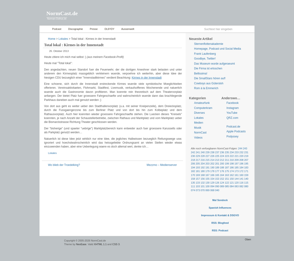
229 (198, 156)
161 (237, 175)
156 (203, 178)
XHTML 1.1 (100, 244)
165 (217, 175)
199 (227, 163)
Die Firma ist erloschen (208, 68)
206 (193, 163)
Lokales (63, 38)
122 (227, 182)
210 (232, 160)
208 (241, 160)
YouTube (231, 112)
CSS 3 (116, 244)
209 (237, 160)
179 (207, 171)
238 (212, 152)
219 (246, 156)
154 (212, 178)
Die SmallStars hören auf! (210, 78)
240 (203, 152)
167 (207, 175)
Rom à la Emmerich (206, 88)
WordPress (51, 242)
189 (217, 167)
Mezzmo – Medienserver (162, 165)
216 (203, 160)
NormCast (200, 132)
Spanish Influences (220, 207)
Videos (198, 137)
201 (217, 163)
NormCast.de (62, 13)
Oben (248, 239)
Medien (198, 122)
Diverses (199, 112)
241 (198, 152)
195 (246, 163)
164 (222, 175)
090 (217, 186)
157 (198, 178)
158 (193, 178)
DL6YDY (109, 29)
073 (198, 190)
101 (203, 186)
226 (212, 156)
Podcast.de (233, 126)
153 (217, 178)
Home (45, 29)
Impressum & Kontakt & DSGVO (220, 215)
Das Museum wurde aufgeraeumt (214, 63)
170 (193, 175)
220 (241, 156)
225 (217, 156)
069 (207, 190)
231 (246, 152)
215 (207, 160)
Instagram (232, 108)
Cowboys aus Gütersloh (208, 83)
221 (237, 156)
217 (198, 160)
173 (237, 171)
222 (232, 156)
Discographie (75, 29)
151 (227, 178)
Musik (197, 127)
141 (241, 178)
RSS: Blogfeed (220, 222)
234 (232, 152)
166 (212, 175)
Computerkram (203, 108)
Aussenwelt (127, 29)
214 (212, 160)
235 (227, 152)
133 (198, 182)
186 (232, 167)
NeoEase (81, 244)
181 (198, 171)
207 (246, 160)
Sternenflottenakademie (208, 43)
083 (237, 186)
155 (207, 178)
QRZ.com (232, 117)
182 (193, 171)
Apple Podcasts (236, 131)
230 (193, 156)
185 (237, 167)
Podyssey (232, 136)
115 (246, 182)
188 (222, 167)
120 (237, 182)
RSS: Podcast (220, 230)
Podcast (56, 29)
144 (237, 178)
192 (203, 167)
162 (232, 175)
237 (217, 152)
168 (203, 175)
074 (193, 190)
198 (232, 163)
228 (203, 156)
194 (193, 167)
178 (212, 171)
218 (193, 160)
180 (203, 171)
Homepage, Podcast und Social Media (217, 48)
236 (222, 152)
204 (203, 163)
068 (212, 190)
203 (207, 163)
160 (241, 175)
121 (232, 182)
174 (232, 171)
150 (232, 178)
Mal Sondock (220, 200)
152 (222, 178)
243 (245, 148)
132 (203, 182)
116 (241, 182)
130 (207, 182)
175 (227, 171)
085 (227, 186)
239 (207, 152)
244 (240, 148)
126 (217, 182)
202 (212, 163)
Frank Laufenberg (205, 53)
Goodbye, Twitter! (205, 58)
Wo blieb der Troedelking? (64, 165)
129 (212, 182)
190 (212, 167)
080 (246, 186)
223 (227, 156)
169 (198, 175)
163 (227, 175)
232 (241, 152)
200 (222, 163)
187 (227, 167)
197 (237, 163)
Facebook (232, 103)
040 (217, 190)
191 (207, 167)
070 (203, 190)
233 (237, 152)
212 (222, 160)
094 (212, 186)
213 (217, 160)
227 (207, 156)
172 (241, 171)
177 (217, 171)
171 (246, 171)
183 (246, 167)
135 (193, 182)
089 (222, 186)
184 (241, 167)
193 (198, 167)
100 (207, 186)
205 (198, 163)
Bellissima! (200, 73)
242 (193, 152)
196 (241, 163)
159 (246, 175)
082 (241, 186)
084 (232, 186)
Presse (94, 29)
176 (222, 171)
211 (227, 160)
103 (198, 186)
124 (222, 182)
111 (193, 186)
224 (222, 156)
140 (246, 178)
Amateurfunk (202, 103)
